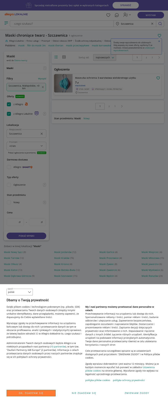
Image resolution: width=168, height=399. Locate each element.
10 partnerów (58, 346)
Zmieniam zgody (137, 393)
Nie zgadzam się (84, 393)
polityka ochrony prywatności (129, 380)
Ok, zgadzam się (31, 393)
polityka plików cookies (97, 380)
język (10, 288)
